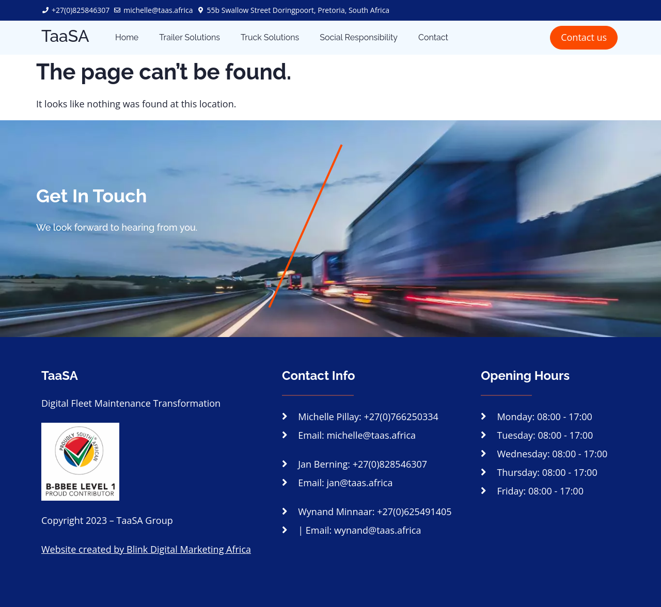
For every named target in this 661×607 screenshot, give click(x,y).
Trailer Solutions (189, 37)
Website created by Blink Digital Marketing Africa (146, 549)
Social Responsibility (359, 37)
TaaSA (65, 35)
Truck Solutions (270, 37)
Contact (433, 37)
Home (126, 37)
